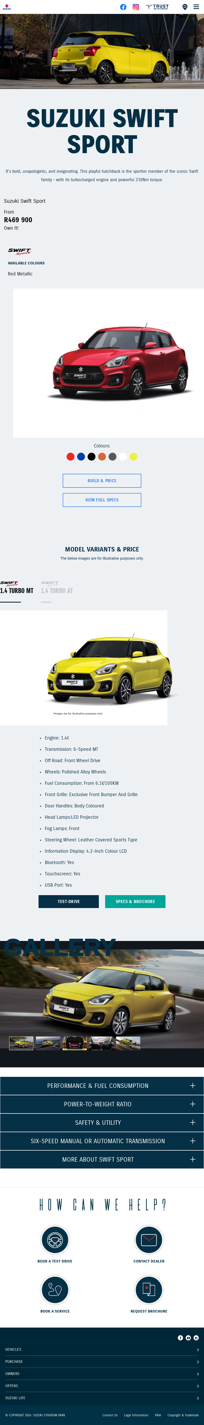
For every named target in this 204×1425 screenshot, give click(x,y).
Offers (11, 1385)
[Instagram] (196, 1337)
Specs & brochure (135, 901)
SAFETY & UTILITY (98, 1123)
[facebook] (157, 9)
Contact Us (110, 1415)
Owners (12, 1373)
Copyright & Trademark (183, 1415)
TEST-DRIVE (69, 901)
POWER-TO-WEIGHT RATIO (98, 1104)
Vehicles (13, 1349)
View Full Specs (102, 499)
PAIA (158, 1415)
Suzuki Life (15, 1398)
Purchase (14, 1361)
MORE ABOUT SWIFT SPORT (98, 1159)
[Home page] (15, 7)
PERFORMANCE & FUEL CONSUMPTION (97, 1086)
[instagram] (136, 9)
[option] (102, 51)
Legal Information (136, 1415)
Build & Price (102, 480)
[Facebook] (180, 1337)
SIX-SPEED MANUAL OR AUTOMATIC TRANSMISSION (98, 1141)
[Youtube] (188, 1337)
